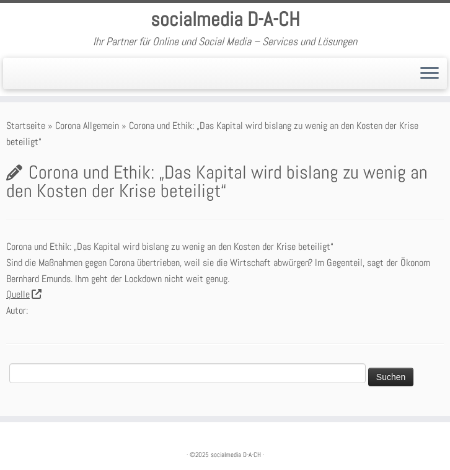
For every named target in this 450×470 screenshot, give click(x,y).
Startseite (25, 125)
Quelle (23, 294)
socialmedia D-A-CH (225, 19)
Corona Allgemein (87, 125)
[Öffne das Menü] (429, 73)
